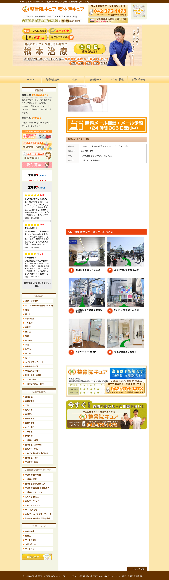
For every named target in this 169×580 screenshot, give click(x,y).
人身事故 (28, 432)
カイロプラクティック (34, 362)
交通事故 (28, 397)
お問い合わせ (30, 544)
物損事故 (28, 436)
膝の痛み (28, 340)
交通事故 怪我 (31, 479)
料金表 (28, 536)
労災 (27, 405)
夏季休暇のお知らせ (40, 95)
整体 (27, 336)
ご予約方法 (36, 118)
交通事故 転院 (31, 462)
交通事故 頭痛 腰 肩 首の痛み (37, 488)
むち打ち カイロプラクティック (38, 514)
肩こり (28, 314)
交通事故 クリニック (33, 492)
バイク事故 (29, 427)
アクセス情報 (30, 540)
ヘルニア (28, 323)
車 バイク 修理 (31, 510)
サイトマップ (30, 549)
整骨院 (28, 327)
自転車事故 (29, 418)
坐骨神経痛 (29, 319)
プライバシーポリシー (70, 576)
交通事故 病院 (31, 440)
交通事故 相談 (31, 458)
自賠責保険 (29, 401)
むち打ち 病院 (31, 449)
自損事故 (28, 414)
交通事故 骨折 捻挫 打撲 (35, 484)
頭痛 (27, 345)
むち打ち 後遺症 (32, 497)
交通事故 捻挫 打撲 (33, 475)
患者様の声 (29, 531)
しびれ (28, 349)
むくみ (28, 358)
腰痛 (27, 310)
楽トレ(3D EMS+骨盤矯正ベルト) (39, 305)
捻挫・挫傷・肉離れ (33, 375)
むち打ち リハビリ (32, 501)
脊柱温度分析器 (31, 366)
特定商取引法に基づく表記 (88, 576)
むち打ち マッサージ (33, 505)
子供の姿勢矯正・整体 (34, 384)
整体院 (28, 332)
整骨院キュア (41, 576)
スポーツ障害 (30, 379)
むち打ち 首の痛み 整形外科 (36, 453)
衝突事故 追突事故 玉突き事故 (37, 518)
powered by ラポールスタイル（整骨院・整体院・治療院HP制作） (122, 576)
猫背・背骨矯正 (31, 301)
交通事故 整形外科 (33, 445)
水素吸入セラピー (32, 371)
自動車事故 (29, 423)
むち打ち (28, 410)
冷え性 (28, 353)
